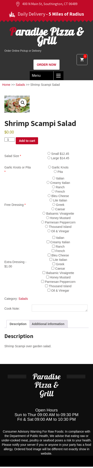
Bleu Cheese (58, 196)
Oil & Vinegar (58, 231)
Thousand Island (58, 227)
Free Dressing (15, 205)
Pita (58, 172)
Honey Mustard (58, 218)
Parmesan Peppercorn (58, 222)
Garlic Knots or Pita (17, 170)
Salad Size (12, 156)
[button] (23, 103)
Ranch (58, 187)
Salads (20, 84)
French (58, 191)
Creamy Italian (58, 183)
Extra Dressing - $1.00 (15, 264)
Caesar (58, 209)
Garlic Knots (58, 167)
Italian (58, 178)
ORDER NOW (46, 64)
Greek (58, 205)
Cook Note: (12, 309)
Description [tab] (18, 325)
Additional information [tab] (48, 325)
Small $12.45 (58, 153)
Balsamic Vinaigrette (58, 213)
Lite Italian (58, 200)
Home (6, 84)
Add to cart (27, 141)
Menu (36, 75)
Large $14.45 (58, 158)
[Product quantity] (9, 139)
